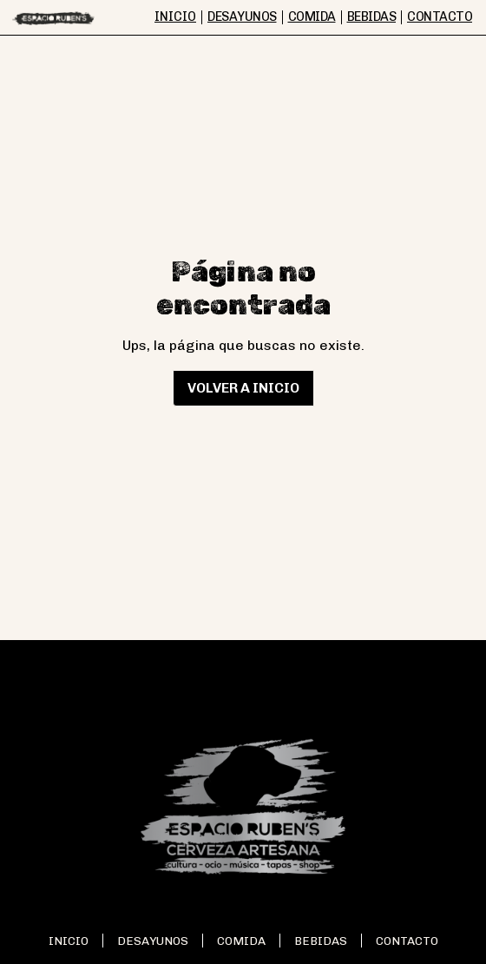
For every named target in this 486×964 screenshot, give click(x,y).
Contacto (407, 940)
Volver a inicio (243, 388)
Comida (241, 940)
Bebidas (320, 940)
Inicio (69, 940)
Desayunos (152, 940)
